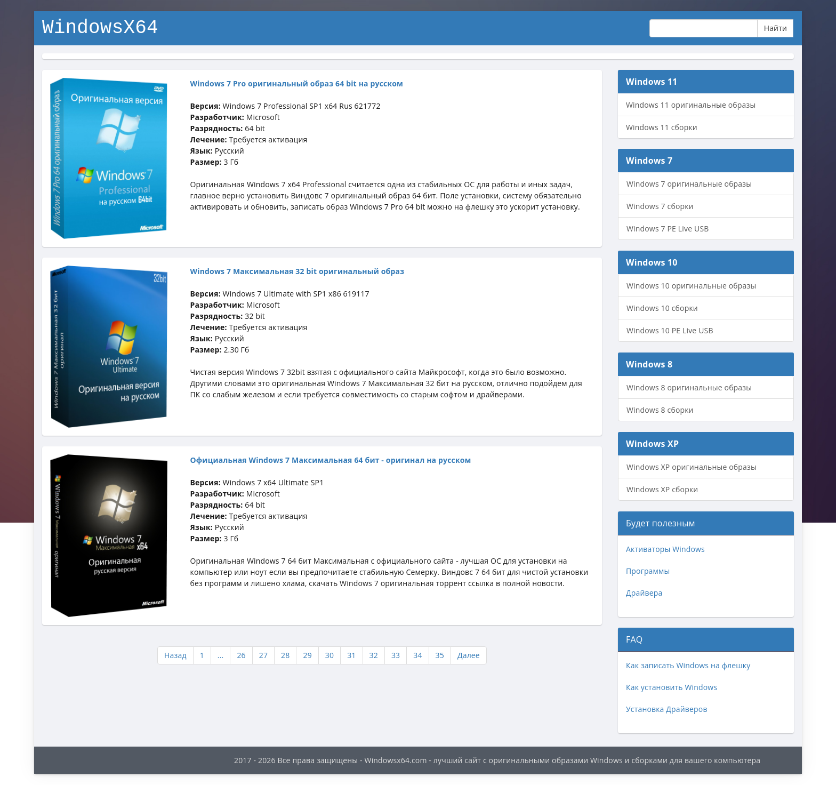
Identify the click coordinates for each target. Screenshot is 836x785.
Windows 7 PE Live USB (667, 228)
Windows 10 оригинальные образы (691, 286)
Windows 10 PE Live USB (669, 330)
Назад (175, 655)
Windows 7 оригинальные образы (689, 184)
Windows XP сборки (662, 489)
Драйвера (644, 593)
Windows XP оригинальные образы (691, 467)
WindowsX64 (100, 26)
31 (351, 655)
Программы (648, 571)
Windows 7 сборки (660, 206)
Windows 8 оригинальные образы (689, 387)
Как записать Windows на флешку (688, 665)
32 (373, 655)
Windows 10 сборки (662, 308)
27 (263, 655)
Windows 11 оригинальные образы (690, 105)
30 (329, 655)
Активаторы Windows (665, 549)
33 (395, 655)
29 (307, 655)
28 (285, 655)
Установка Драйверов (667, 709)
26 (241, 655)
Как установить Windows (671, 687)
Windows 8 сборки (660, 410)
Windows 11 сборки (661, 127)
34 (417, 655)
